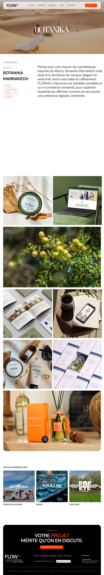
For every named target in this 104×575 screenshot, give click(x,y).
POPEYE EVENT (74, 504)
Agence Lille (19, 571)
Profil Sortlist (78, 571)
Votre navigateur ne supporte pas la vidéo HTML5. (52, 144)
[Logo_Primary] (13, 5)
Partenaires (53, 555)
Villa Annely (72, 571)
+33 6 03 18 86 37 (87, 557)
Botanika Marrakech (65, 571)
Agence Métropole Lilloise (38, 571)
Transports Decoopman (12, 504)
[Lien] (10, 62)
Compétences (44, 555)
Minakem (39, 504)
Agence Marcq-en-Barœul (27, 571)
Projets (36, 555)
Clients (60, 555)
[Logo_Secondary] (13, 556)
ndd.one (14, 571)
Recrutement (67, 555)
